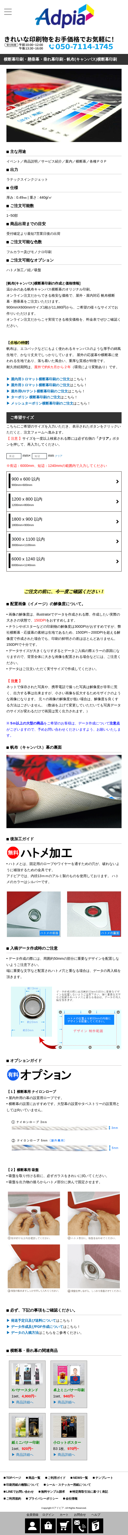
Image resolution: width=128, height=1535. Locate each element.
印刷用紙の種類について (22, 1485)
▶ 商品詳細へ (22, 1402)
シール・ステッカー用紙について (68, 1485)
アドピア (59, 1508)
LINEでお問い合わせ (20, 1491)
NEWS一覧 (80, 1478)
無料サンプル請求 (53, 1491)
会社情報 (71, 1498)
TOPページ (13, 1478)
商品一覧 (34, 1478)
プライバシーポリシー (43, 1498)
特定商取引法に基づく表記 (90, 1491)
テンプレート (104, 1478)
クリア (58, 456)
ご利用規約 (13, 1498)
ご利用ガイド (57, 1478)
